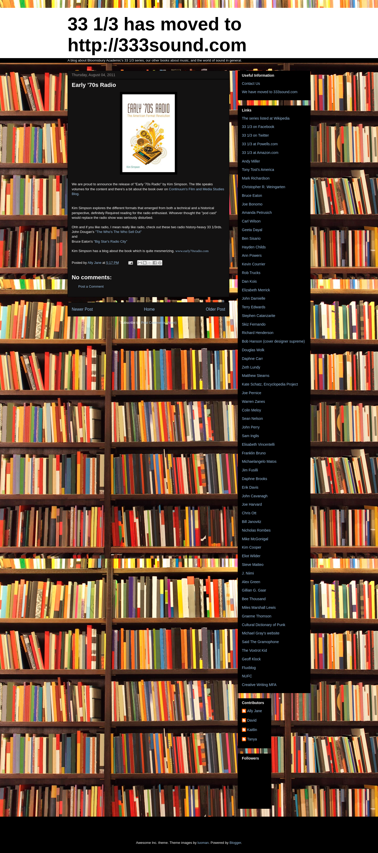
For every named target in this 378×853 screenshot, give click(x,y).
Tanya (252, 739)
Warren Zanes (253, 401)
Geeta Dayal (252, 230)
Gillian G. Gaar (254, 590)
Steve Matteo (253, 564)
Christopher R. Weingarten (263, 187)
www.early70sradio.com (192, 251)
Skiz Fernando (253, 324)
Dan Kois (249, 281)
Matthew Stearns (255, 375)
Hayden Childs (254, 247)
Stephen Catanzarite (258, 316)
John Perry (251, 427)
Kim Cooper (251, 547)
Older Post (215, 309)
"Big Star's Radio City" (110, 241)
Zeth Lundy (251, 367)
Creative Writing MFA (259, 685)
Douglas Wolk (253, 350)
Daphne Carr (252, 358)
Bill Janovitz (251, 522)
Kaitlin (252, 730)
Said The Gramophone (260, 642)
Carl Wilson (251, 221)
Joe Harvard (252, 504)
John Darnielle (253, 298)
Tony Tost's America (258, 170)
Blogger (235, 843)
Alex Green (251, 582)
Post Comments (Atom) (158, 323)
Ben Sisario (251, 238)
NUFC (247, 676)
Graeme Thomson (256, 616)
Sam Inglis (250, 436)
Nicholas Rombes (256, 530)
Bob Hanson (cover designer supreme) (273, 341)
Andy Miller (251, 161)
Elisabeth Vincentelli (258, 444)
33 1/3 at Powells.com (260, 144)
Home (149, 309)
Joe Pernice (251, 393)
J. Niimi (248, 573)
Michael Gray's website (261, 633)
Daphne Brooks (254, 479)
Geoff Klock (251, 659)
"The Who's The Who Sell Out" (118, 232)
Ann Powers (252, 255)
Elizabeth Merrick (256, 290)
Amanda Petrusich (257, 212)
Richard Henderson (258, 333)
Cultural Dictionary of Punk (263, 625)
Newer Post (82, 309)
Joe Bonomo (252, 204)
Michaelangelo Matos (259, 461)
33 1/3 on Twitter (255, 135)
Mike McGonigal (255, 539)
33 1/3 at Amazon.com (260, 152)
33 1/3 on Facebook (258, 127)
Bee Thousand (254, 599)
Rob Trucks (251, 273)
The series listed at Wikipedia (266, 118)
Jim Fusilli (250, 470)
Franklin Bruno (254, 453)
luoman (203, 843)
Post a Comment (91, 286)
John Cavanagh (255, 496)
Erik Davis (250, 487)
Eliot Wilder (251, 556)
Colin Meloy (251, 410)
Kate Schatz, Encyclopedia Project (270, 384)
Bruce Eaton (252, 195)
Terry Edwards (253, 307)
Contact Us (251, 83)
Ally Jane (254, 711)
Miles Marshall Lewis (259, 607)
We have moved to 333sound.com (269, 92)
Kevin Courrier (253, 264)
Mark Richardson (256, 178)
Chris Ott (249, 513)
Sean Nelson (252, 418)
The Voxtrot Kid (254, 650)
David (252, 720)
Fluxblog (249, 668)
